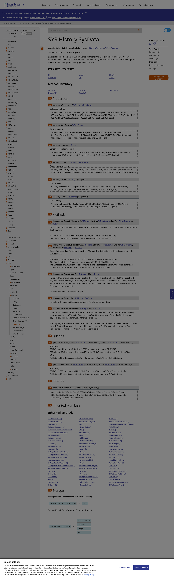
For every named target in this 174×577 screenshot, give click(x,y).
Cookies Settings (124, 569)
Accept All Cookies (141, 569)
